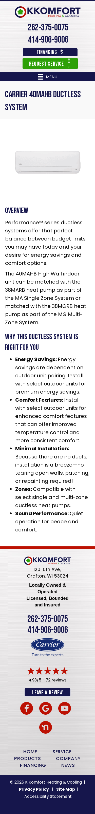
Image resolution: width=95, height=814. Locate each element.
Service (62, 751)
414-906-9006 (48, 39)
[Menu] (47, 77)
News (68, 765)
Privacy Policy (34, 789)
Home (30, 751)
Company (68, 758)
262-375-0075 (48, 27)
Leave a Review (47, 692)
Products (27, 758)
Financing (33, 765)
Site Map (66, 789)
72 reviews (56, 680)
